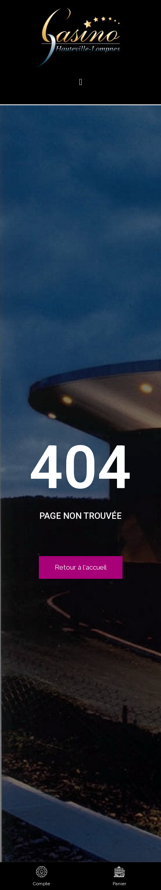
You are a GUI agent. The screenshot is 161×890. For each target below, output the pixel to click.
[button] (80, 82)
